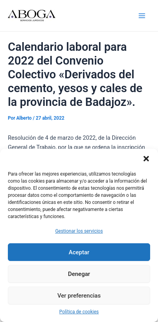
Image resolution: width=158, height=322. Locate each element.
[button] (146, 159)
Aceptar (79, 252)
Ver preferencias (79, 295)
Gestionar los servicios (79, 231)
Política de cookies (79, 312)
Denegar (79, 274)
